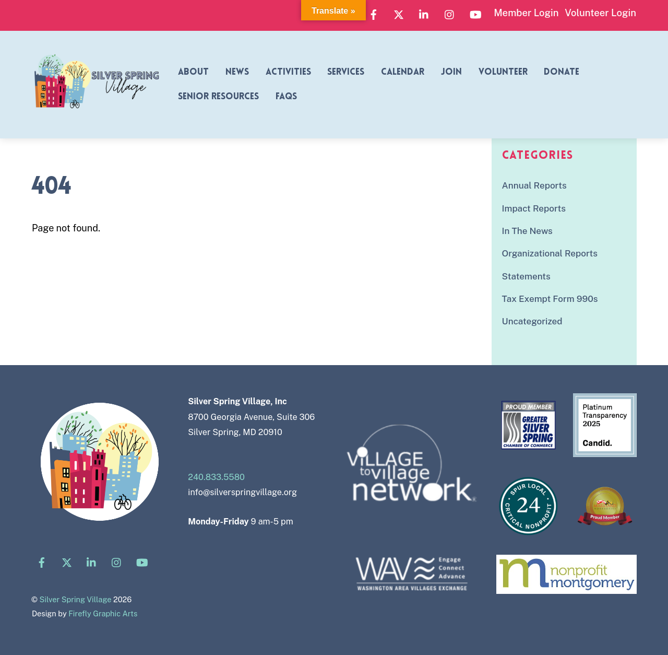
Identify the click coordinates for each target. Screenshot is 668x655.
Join (451, 72)
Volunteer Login (600, 12)
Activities (288, 72)
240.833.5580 (216, 477)
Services (345, 72)
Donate (561, 72)
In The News (527, 231)
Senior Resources (218, 96)
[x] (398, 13)
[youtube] (475, 13)
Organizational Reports (550, 253)
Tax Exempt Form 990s (550, 299)
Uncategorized (532, 321)
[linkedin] (424, 13)
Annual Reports (534, 185)
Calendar (402, 72)
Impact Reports (534, 208)
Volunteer (503, 72)
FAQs (286, 96)
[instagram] (449, 13)
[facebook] (373, 13)
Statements (526, 276)
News (237, 72)
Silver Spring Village (75, 599)
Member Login (526, 12)
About (193, 72)
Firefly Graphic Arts (102, 613)
